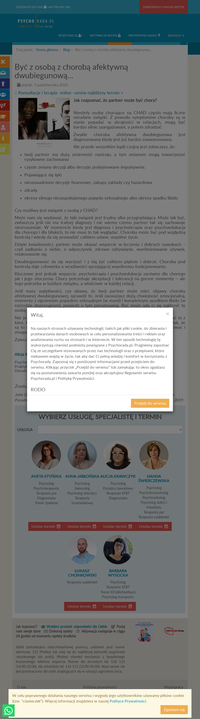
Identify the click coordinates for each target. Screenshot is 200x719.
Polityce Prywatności (128, 701)
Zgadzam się (174, 709)
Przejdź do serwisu (150, 403)
